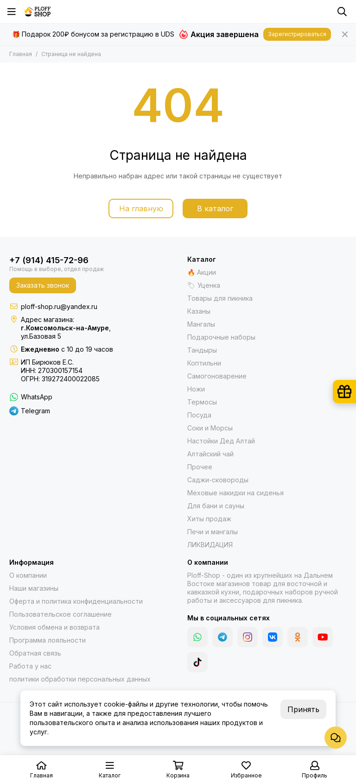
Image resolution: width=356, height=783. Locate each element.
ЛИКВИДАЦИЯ (210, 545)
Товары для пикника (220, 298)
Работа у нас (30, 666)
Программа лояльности (47, 640)
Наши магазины (33, 588)
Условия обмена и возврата (54, 627)
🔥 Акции (201, 272)
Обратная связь (35, 653)
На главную (141, 208)
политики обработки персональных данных (80, 679)
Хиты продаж (209, 519)
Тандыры (202, 350)
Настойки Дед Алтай (221, 441)
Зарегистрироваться (297, 34)
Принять (303, 709)
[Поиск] (342, 11)
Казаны (198, 311)
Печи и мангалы (212, 532)
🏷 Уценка (203, 285)
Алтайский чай (210, 454)
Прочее (199, 467)
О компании (28, 575)
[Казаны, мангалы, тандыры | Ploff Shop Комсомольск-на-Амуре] (37, 11)
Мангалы (201, 324)
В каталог (215, 208)
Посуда (199, 415)
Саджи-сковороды (217, 480)
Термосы (202, 402)
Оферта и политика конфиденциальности (76, 601)
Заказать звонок (42, 285)
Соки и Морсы (210, 428)
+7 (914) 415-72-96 (49, 260)
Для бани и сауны (215, 506)
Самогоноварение (217, 376)
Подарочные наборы (221, 337)
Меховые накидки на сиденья (235, 493)
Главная (20, 54)
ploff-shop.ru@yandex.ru (59, 306)
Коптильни (204, 363)
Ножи (196, 389)
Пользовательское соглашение (60, 614)
